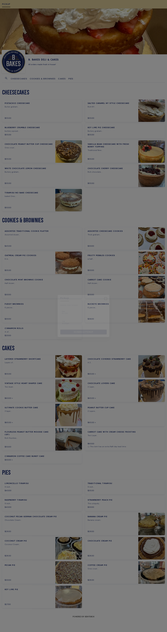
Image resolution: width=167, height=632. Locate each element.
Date (63, 311)
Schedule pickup (83, 332)
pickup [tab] (64, 298)
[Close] (105, 298)
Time (63, 321)
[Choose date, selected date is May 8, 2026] (83, 312)
